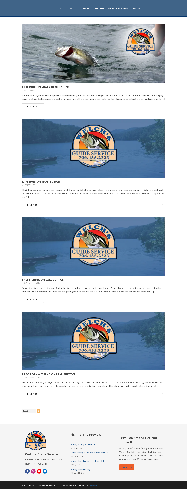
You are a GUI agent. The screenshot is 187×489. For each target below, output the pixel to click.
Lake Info (122, 8)
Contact (160, 8)
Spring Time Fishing (80, 469)
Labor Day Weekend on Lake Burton (48, 374)
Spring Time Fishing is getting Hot (87, 461)
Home (86, 8)
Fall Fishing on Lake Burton (43, 279)
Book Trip (127, 467)
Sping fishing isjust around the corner (89, 452)
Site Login (93, 485)
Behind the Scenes (141, 8)
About (95, 8)
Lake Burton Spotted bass (41, 181)
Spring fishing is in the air (83, 444)
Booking (108, 8)
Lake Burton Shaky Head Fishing (46, 87)
